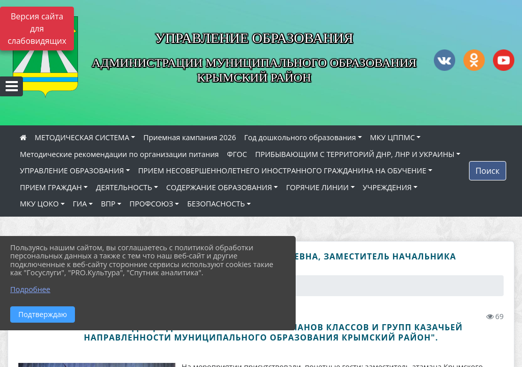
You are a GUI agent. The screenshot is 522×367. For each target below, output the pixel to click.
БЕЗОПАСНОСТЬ (216, 203)
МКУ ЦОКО (39, 203)
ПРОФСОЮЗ (151, 203)
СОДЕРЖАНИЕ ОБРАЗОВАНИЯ (219, 187)
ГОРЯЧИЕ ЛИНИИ (317, 187)
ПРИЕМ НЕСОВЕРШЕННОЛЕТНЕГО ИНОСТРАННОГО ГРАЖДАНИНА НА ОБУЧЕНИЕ (282, 170)
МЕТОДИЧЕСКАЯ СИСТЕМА (82, 137)
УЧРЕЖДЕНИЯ (387, 187)
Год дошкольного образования (300, 137)
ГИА (80, 203)
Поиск (488, 170)
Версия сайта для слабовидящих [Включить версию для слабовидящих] (37, 28)
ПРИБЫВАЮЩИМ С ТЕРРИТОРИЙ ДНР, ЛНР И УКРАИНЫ (355, 154)
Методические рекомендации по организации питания (119, 154)
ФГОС (237, 154)
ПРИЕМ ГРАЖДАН (51, 187)
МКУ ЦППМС (392, 137)
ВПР (108, 203)
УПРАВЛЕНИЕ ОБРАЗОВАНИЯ (72, 170)
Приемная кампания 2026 (189, 137)
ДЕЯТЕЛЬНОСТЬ (124, 187)
